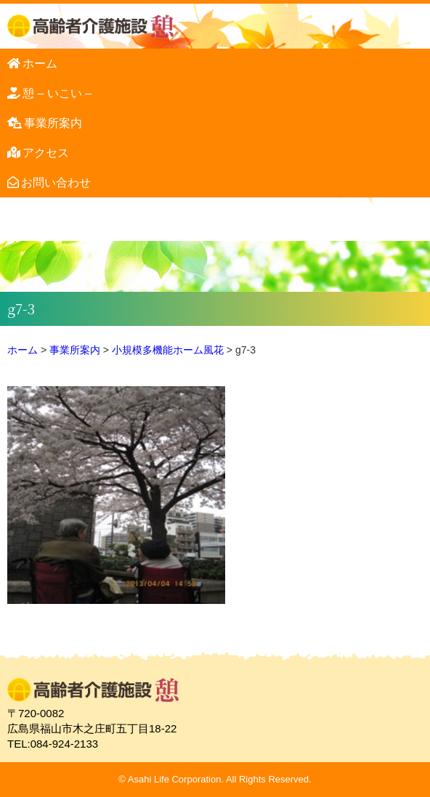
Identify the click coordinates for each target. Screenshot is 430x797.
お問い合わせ (56, 182)
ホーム (40, 63)
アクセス (46, 153)
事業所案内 (53, 123)
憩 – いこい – (57, 93)
